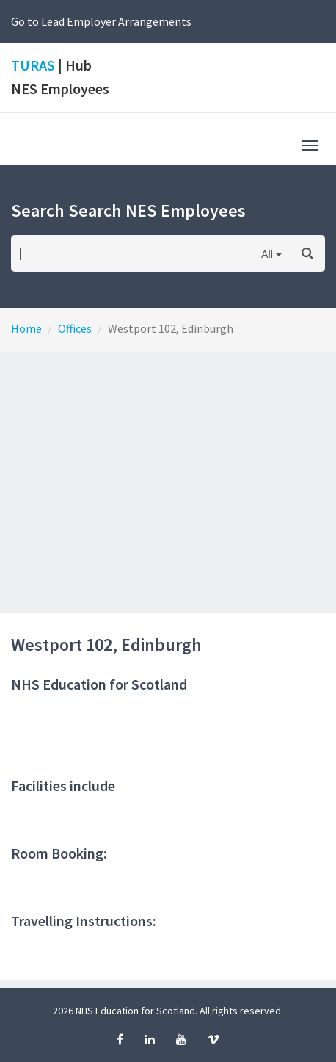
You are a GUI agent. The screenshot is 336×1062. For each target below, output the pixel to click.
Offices (75, 328)
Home (26, 328)
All (267, 254)
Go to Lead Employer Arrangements (101, 21)
